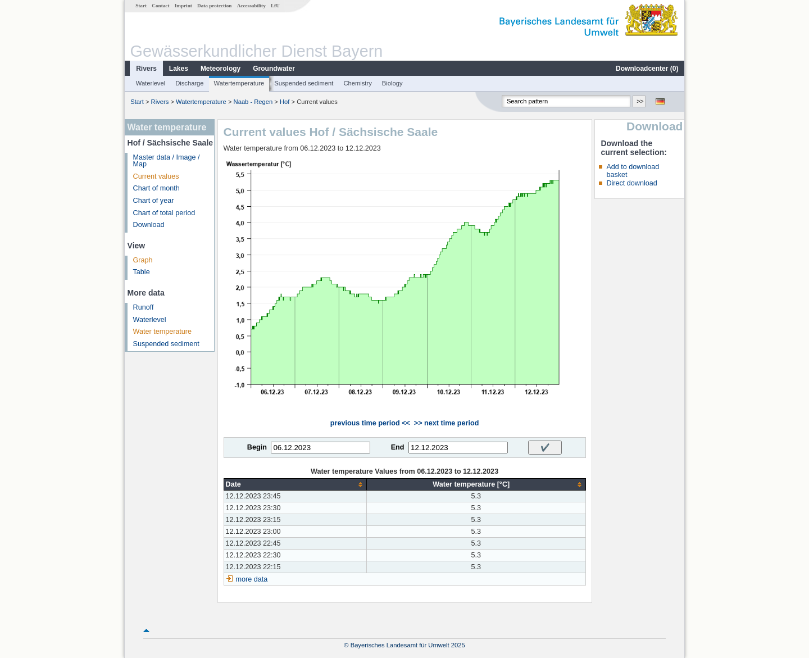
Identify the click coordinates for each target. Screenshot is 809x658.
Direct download (631, 183)
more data (252, 579)
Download (149, 225)
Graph (143, 260)
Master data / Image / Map (166, 161)
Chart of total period (164, 213)
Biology (392, 83)
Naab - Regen (253, 101)
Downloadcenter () (647, 68)
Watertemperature (239, 83)
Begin (257, 447)
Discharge (189, 83)
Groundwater (274, 68)
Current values (156, 176)
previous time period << (370, 423)
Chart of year (153, 201)
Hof (284, 101)
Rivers (146, 68)
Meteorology (220, 68)
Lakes (178, 68)
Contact (160, 5)
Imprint (183, 5)
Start (141, 5)
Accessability (251, 5)
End (397, 447)
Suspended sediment (303, 83)
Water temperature (162, 331)
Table (141, 272)
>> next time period (446, 423)
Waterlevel (150, 83)
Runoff (143, 307)
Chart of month (156, 188)
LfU (275, 5)
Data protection (214, 5)
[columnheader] (295, 485)
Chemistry (357, 83)
